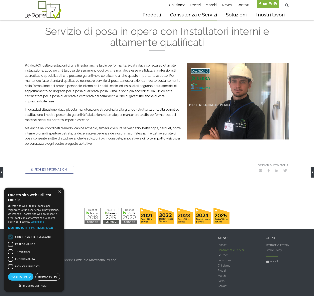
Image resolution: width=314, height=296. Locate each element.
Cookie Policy (274, 258)
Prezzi (195, 5)
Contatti (243, 5)
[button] (34, 228)
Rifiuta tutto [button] (47, 276)
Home (28, 24)
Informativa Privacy (277, 253)
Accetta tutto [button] (21, 276)
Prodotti (152, 15)
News (227, 5)
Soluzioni (236, 15)
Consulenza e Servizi (193, 15)
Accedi (272, 269)
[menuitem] (152, 15)
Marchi (211, 5)
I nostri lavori (270, 15)
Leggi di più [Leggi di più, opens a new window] (37, 221)
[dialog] (34, 240)
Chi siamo (177, 5)
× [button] (59, 191)
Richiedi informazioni (49, 178)
